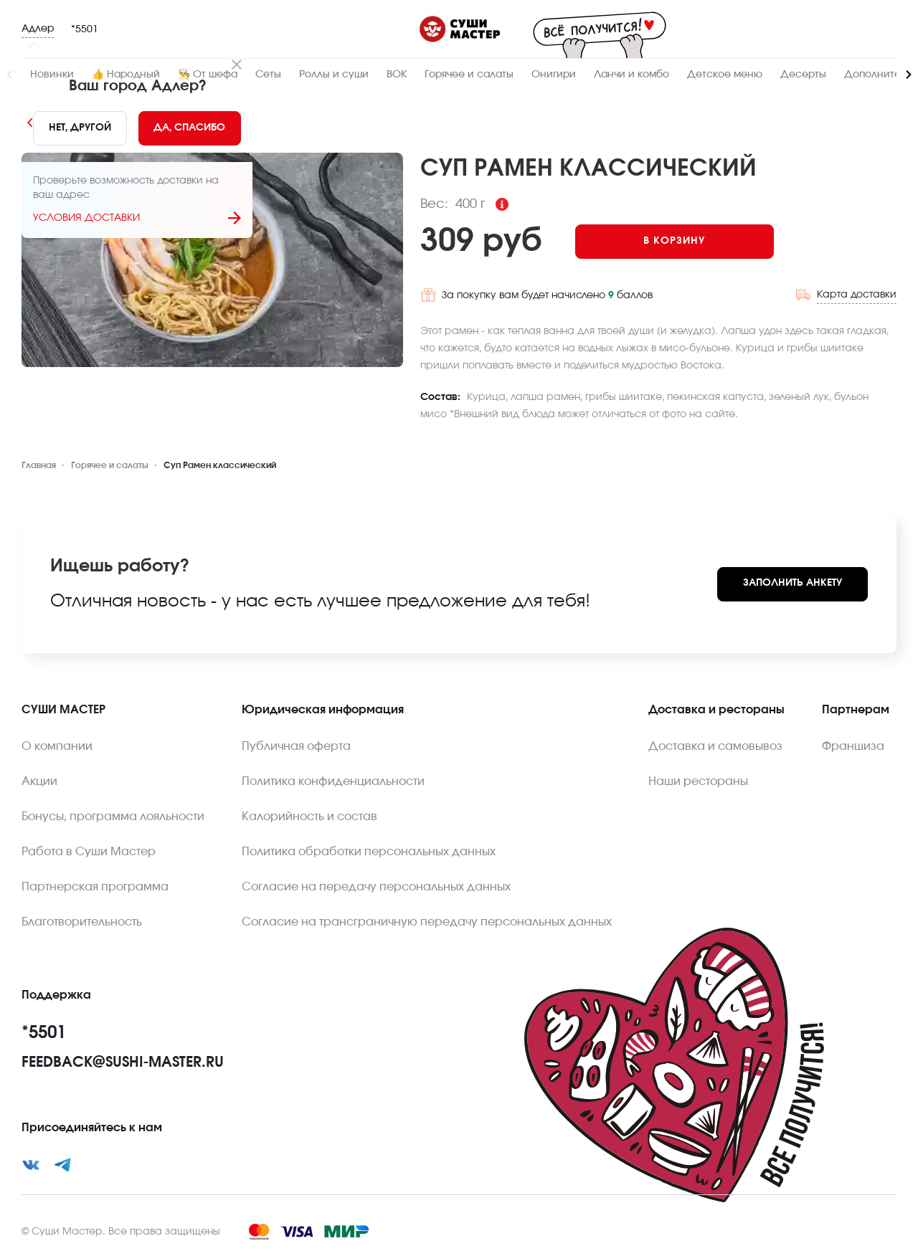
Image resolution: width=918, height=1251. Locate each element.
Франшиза (853, 746)
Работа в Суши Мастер (89, 851)
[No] (80, 128)
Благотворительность (82, 922)
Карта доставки (856, 295)
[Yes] (190, 128)
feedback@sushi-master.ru (123, 1062)
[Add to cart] (674, 241)
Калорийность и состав (309, 816)
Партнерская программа (95, 887)
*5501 (84, 29)
